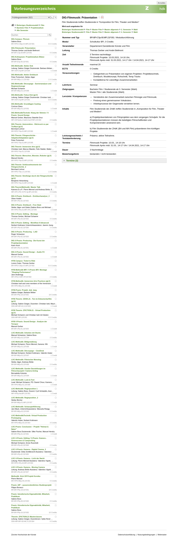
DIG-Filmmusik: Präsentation (23, 48)
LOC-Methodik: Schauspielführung (26, 407)
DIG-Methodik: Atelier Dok (22, 66)
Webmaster (162, 535)
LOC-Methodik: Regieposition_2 (25, 398)
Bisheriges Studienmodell (27, 25)
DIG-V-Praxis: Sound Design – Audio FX (28, 252)
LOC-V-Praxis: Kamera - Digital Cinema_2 (28, 449)
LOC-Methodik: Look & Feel (23, 380)
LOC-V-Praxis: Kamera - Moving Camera (28, 467)
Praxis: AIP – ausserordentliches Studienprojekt (31, 485)
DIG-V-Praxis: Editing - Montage (24, 214)
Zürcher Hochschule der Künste (23, 535)
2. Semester (126, 30)
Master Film (97, 30)
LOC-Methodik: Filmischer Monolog (26, 360)
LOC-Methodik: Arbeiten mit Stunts (26, 333)
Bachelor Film (22, 28)
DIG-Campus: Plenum (20, 39)
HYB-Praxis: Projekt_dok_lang (24, 290)
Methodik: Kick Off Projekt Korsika (26, 476)
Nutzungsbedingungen (146, 535)
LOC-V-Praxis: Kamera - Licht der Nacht (28, 458)
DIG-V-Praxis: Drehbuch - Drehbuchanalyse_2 (30, 196)
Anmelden (162, 3)
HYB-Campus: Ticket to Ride (23, 261)
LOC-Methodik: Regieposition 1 (24, 389)
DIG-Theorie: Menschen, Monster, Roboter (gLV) (31, 156)
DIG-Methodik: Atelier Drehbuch (25, 75)
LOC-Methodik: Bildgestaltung (24, 342)
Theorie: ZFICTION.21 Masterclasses (26, 517)
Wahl (136, 30)
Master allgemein (111, 30)
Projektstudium (37, 28)
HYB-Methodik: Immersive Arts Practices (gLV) (31, 281)
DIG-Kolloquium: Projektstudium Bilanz (28, 57)
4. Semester (126, 32)
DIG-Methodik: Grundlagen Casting (26, 104)
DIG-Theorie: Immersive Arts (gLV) (25, 147)
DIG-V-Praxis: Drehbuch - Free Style (26, 205)
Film (42, 25)
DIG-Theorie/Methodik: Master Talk (26, 187)
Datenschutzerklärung (126, 535)
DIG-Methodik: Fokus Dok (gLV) (24, 95)
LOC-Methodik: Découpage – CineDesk (27, 351)
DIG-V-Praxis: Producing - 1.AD (24, 232)
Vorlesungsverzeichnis (35, 8)
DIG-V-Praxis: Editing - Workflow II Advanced (30, 223)
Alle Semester (22, 30)
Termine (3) (72, 160)
